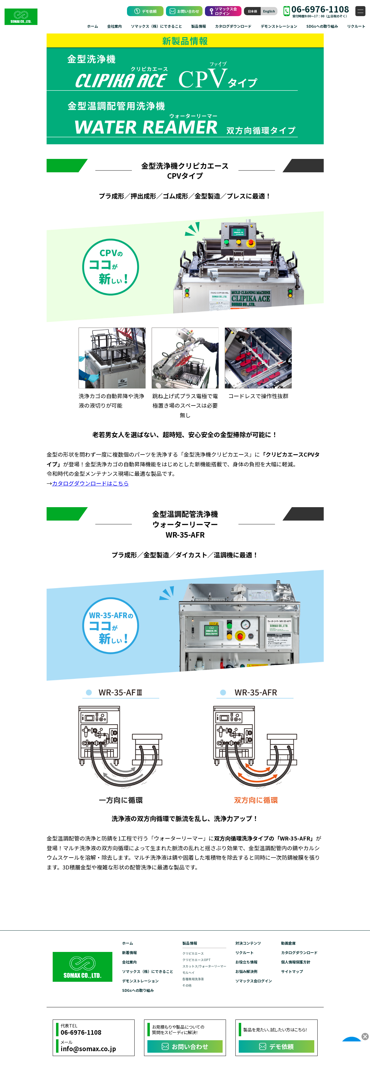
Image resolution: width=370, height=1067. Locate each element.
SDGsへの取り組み (322, 26)
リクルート (356, 26)
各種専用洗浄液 (193, 979)
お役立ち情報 (246, 961)
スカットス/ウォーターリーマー (204, 966)
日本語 (252, 11)
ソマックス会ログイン (253, 980)
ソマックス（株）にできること (156, 26)
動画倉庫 (288, 943)
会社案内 (114, 26)
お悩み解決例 (246, 971)
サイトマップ (292, 971)
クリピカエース (193, 953)
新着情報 (129, 952)
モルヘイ (188, 972)
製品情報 (198, 26)
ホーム (92, 26)
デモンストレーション (279, 26)
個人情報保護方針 (295, 961)
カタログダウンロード (233, 26)
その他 (187, 985)
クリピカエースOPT (196, 959)
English (269, 11)
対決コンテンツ (248, 943)
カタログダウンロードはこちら (90, 483)
